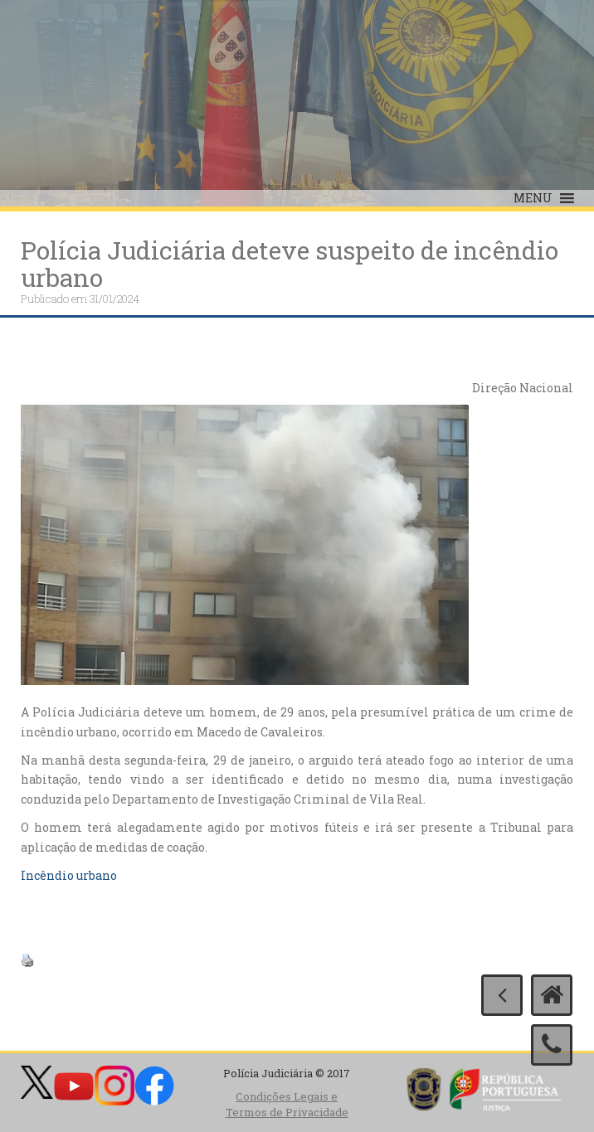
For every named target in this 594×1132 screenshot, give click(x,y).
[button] (533, 198)
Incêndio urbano (69, 875)
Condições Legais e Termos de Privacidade (287, 1104)
